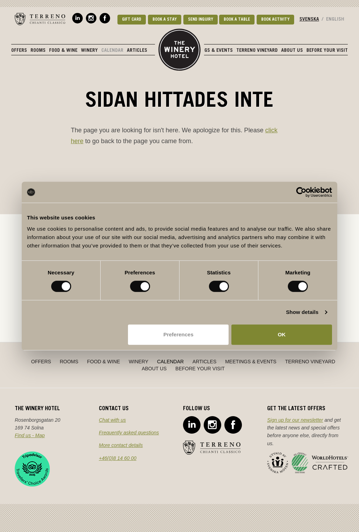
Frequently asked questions (129, 432)
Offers (19, 50)
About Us (292, 50)
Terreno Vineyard (257, 50)
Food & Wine (63, 50)
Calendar (112, 50)
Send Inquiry (200, 20)
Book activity (275, 20)
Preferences (178, 334)
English (335, 19)
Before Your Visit (327, 50)
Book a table (237, 20)
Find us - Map (30, 435)
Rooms (38, 50)
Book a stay (165, 20)
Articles (137, 50)
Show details (302, 312)
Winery (89, 50)
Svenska (309, 19)
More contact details (121, 445)
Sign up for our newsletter (295, 420)
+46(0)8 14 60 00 (117, 458)
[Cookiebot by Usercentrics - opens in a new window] (301, 192)
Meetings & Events (210, 50)
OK (282, 334)
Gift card (131, 20)
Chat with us (112, 420)
